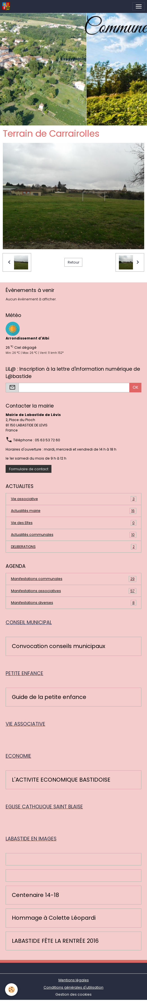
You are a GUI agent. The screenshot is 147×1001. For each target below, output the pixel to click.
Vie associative (73, 499)
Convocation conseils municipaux (58, 646)
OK (135, 387)
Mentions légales (73, 980)
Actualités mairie (73, 511)
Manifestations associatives (73, 591)
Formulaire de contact (28, 469)
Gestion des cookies (73, 994)
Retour (73, 262)
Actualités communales (73, 534)
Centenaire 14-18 (35, 895)
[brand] (7, 6)
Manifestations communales (73, 579)
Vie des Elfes (73, 523)
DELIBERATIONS (73, 547)
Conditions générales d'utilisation (73, 987)
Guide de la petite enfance (49, 697)
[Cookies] (11, 989)
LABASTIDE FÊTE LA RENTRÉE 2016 (55, 941)
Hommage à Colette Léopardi (54, 918)
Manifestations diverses (73, 603)
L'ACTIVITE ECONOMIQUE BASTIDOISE (61, 780)
